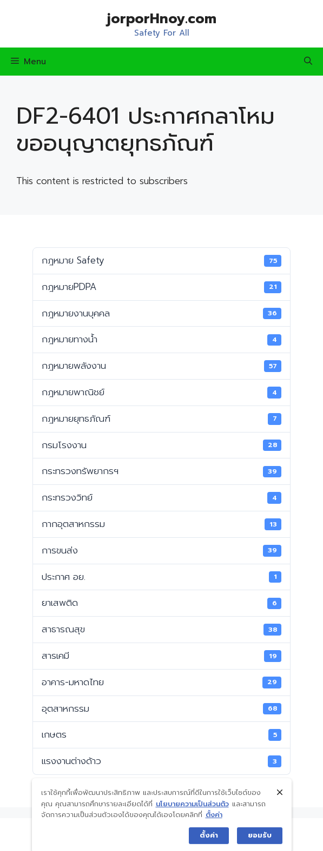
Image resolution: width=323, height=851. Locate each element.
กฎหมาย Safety (161, 260)
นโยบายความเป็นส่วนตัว (192, 816)
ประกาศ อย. (161, 577)
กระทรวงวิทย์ (161, 497)
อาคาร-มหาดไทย (161, 682)
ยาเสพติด (161, 603)
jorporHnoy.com (161, 19)
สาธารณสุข (161, 629)
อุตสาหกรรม (161, 708)
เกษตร (161, 734)
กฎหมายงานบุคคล (161, 313)
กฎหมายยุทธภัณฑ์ (161, 418)
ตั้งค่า (214, 827)
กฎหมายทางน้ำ (161, 339)
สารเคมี (161, 656)
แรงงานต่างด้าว (161, 761)
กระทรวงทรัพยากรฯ (161, 471)
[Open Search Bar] (308, 62)
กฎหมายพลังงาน (161, 366)
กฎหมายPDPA (161, 287)
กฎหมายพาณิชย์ (161, 392)
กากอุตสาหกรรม (161, 524)
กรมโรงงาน (161, 445)
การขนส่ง (161, 550)
